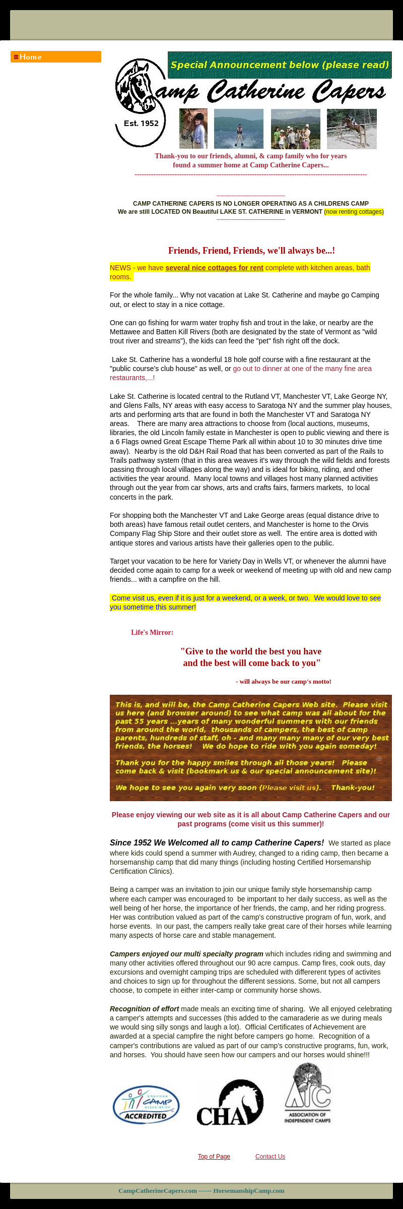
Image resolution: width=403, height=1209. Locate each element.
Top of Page (214, 1156)
